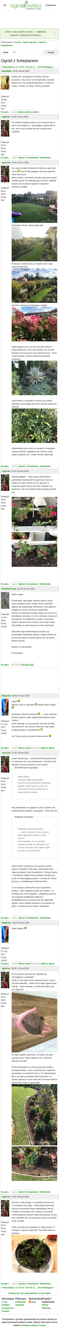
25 (41, 67)
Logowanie (50, 5)
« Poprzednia (7, 67)
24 (39, 67)
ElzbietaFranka (9, 589)
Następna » (48, 67)
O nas (4, 1302)
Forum (17, 42)
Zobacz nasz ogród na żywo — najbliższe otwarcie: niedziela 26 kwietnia (25, 33)
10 (31, 67)
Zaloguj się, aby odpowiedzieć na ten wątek (29, 1293)
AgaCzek (6, 117)
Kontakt (5, 1311)
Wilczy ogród (24, 748)
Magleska (6, 695)
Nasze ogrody (30, 42)
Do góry (5, 112)
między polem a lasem (28, 112)
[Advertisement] (29, 20)
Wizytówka (45, 157)
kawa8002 (6, 71)
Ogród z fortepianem (29, 157)
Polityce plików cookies (34, 1325)
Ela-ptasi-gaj (27, 665)
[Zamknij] (55, 34)
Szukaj (51, 52)
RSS (32, 1302)
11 (33, 67)
